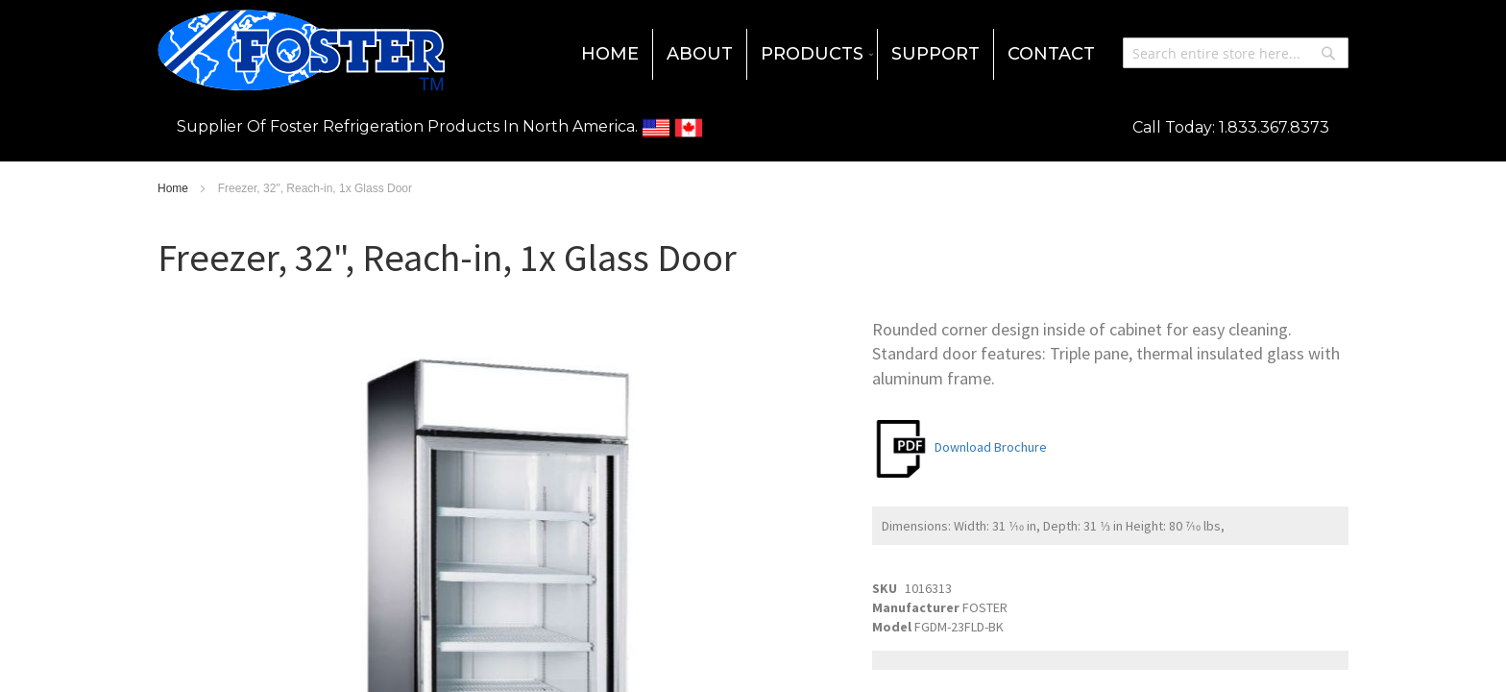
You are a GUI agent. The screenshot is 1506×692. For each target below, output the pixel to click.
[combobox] (1235, 52)
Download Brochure (959, 447)
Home (174, 188)
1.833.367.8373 (1274, 127)
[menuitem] (610, 54)
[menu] (753, 54)
